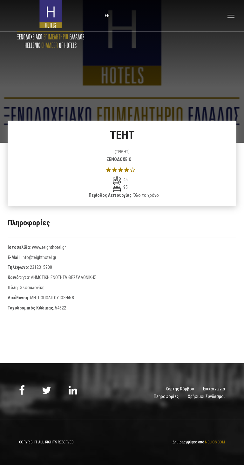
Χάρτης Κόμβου (180, 388)
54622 (60, 307)
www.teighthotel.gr (49, 247)
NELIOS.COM (215, 442)
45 (120, 179)
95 (120, 187)
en (107, 15)
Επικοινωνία (214, 388)
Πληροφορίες (166, 396)
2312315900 (41, 267)
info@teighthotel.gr (39, 257)
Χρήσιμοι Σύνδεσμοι (206, 396)
